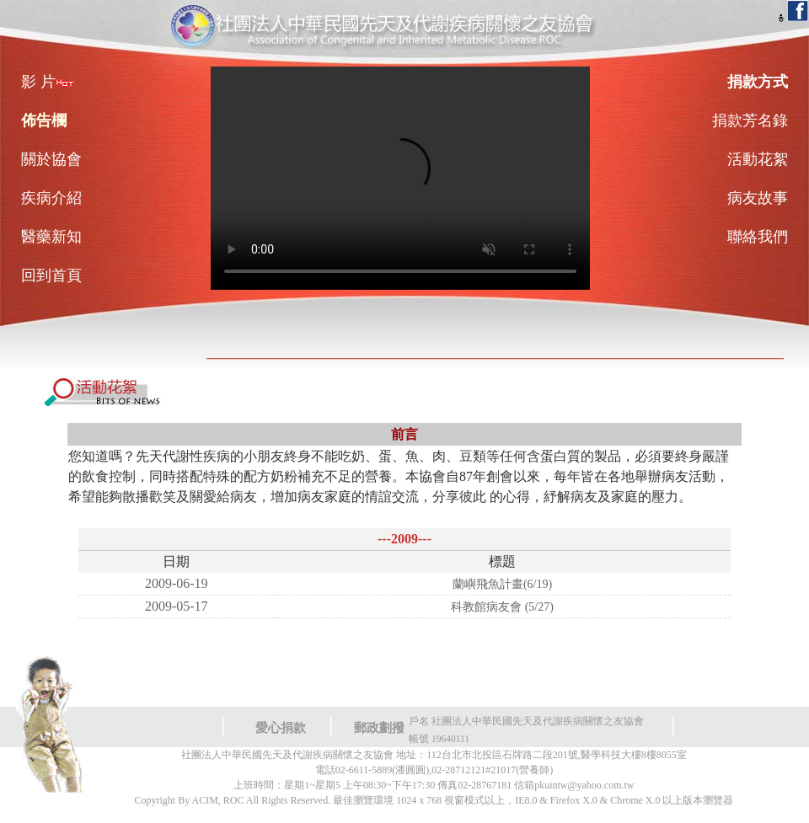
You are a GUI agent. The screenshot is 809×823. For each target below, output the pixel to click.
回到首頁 (51, 275)
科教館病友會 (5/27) (502, 607)
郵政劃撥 (379, 728)
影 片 (47, 81)
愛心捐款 (280, 728)
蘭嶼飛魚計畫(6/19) (502, 584)
